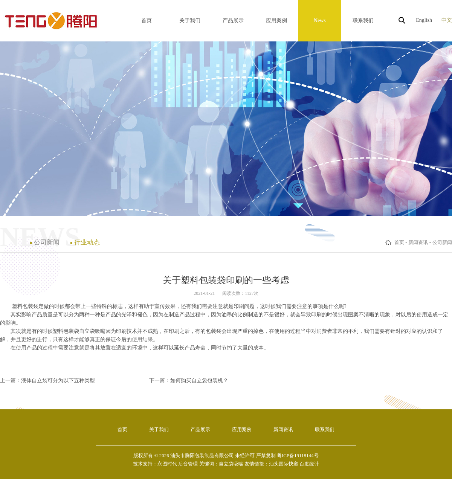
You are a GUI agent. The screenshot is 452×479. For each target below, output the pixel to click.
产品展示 (233, 20)
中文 (446, 20)
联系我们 (363, 20)
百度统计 (309, 464)
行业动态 (87, 242)
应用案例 (276, 20)
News (320, 20)
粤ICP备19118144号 (298, 455)
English (424, 20)
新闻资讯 (418, 242)
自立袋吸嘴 (92, 331)
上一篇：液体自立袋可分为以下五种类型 (47, 380)
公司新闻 (442, 242)
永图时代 (167, 464)
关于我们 (189, 20)
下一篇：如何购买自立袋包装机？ (188, 380)
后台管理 (188, 464)
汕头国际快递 (283, 464)
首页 (146, 20)
